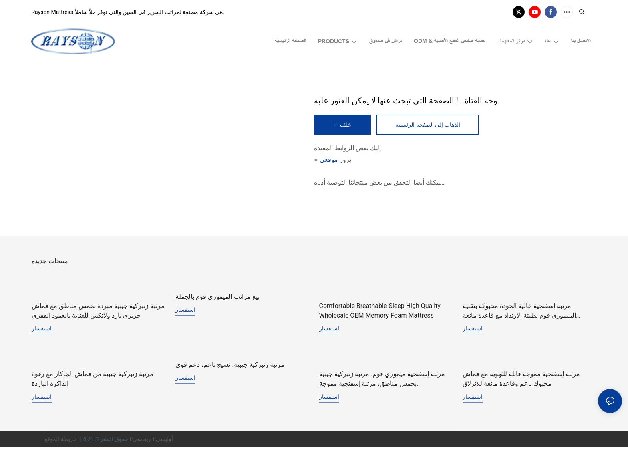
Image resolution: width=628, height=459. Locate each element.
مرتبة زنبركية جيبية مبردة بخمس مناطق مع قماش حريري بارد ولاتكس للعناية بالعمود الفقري (98, 312)
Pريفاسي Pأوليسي (151, 451)
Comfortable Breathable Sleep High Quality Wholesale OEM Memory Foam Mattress (380, 312)
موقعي (329, 160)
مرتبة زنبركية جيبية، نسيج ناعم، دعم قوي (229, 376)
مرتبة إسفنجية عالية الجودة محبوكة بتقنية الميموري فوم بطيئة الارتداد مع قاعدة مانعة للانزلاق (519, 322)
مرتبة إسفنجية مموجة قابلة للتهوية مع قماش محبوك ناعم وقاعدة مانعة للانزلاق (521, 390)
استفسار (42, 330)
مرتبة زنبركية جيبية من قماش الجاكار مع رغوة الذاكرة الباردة (92, 390)
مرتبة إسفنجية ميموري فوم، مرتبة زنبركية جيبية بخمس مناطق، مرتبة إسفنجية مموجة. (382, 390)
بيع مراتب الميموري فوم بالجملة (217, 298)
